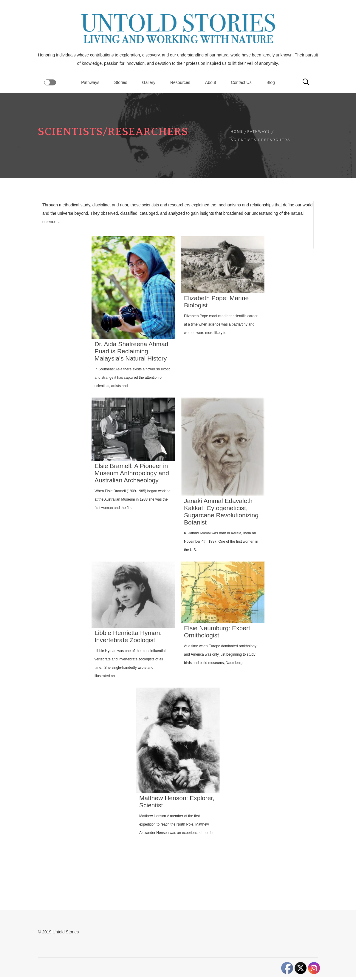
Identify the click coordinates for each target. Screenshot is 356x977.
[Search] (306, 82)
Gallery (148, 82)
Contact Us (241, 82)
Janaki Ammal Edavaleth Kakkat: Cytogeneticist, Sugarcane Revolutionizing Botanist (221, 511)
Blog (271, 82)
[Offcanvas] (50, 82)
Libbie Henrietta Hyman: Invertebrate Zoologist (128, 636)
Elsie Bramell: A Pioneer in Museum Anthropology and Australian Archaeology (132, 473)
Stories (120, 82)
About (210, 82)
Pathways (90, 82)
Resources (180, 82)
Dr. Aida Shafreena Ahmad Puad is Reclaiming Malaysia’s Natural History (131, 351)
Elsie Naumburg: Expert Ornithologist (217, 632)
